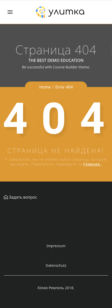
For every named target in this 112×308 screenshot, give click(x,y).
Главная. (92, 164)
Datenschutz (56, 265)
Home (45, 87)
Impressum (56, 245)
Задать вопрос (22, 197)
